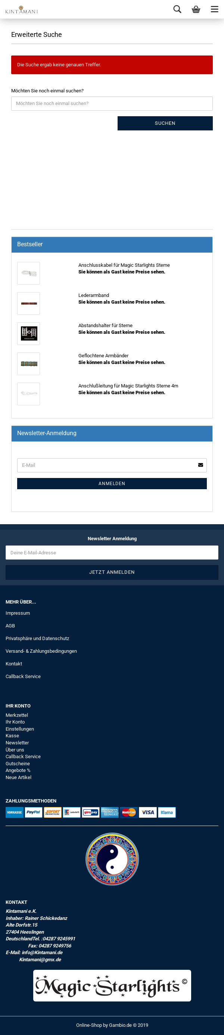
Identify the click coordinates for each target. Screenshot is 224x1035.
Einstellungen (20, 729)
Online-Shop (89, 1025)
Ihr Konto (15, 722)
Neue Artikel (18, 777)
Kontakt (14, 664)
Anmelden (112, 483)
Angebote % (18, 770)
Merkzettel (17, 715)
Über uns (15, 750)
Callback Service (23, 676)
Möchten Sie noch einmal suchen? (47, 91)
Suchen (165, 123)
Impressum (18, 613)
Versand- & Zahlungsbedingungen (41, 651)
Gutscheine (18, 763)
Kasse (12, 735)
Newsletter (17, 743)
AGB (10, 626)
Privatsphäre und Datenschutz (37, 638)
